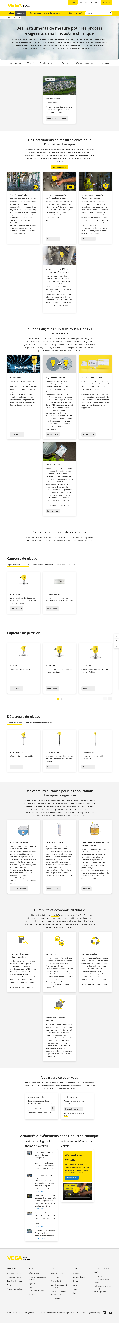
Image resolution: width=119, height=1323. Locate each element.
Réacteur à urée (53, 889)
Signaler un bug (94, 1313)
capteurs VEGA (42, 815)
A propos (41, 1313)
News (75, 1285)
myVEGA (32, 1284)
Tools (32, 1268)
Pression (10, 1285)
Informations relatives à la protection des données (66, 1313)
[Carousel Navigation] (107, 698)
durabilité (55, 915)
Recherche (33, 1294)
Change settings (71, 1178)
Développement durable (86, 63)
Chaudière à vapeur (19, 889)
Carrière (76, 1273)
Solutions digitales (47, 63)
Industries (21, 13)
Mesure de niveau (14, 1277)
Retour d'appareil (57, 1273)
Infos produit (17, 609)
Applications (15, 63)
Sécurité (30, 63)
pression (86, 155)
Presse (75, 1289)
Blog (74, 1293)
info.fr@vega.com (101, 1289)
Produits (10, 13)
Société (69, 13)
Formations (55, 1277)
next (110, 698)
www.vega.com (100, 1292)
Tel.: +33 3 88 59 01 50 (102, 1286)
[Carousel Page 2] (61, 699)
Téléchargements (34, 13)
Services (55, 1268)
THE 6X (78, 13)
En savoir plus (52, 239)
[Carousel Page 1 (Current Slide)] (58, 699)
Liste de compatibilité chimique (59, 1286)
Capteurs (65, 63)
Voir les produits (59, 167)
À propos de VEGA (79, 1277)
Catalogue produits (14, 1273)
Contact (105, 63)
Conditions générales (27, 1313)
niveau (72, 155)
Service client (56, 1281)
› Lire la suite (40, 1171)
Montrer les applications (56, 118)
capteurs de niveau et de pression (32, 45)
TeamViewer (55, 1298)
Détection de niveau (14, 1281)
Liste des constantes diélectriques (58, 1293)
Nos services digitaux (15, 1289)
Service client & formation (54, 13)
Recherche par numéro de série (37, 1278)
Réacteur (86, 889)
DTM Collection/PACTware (36, 1289)
